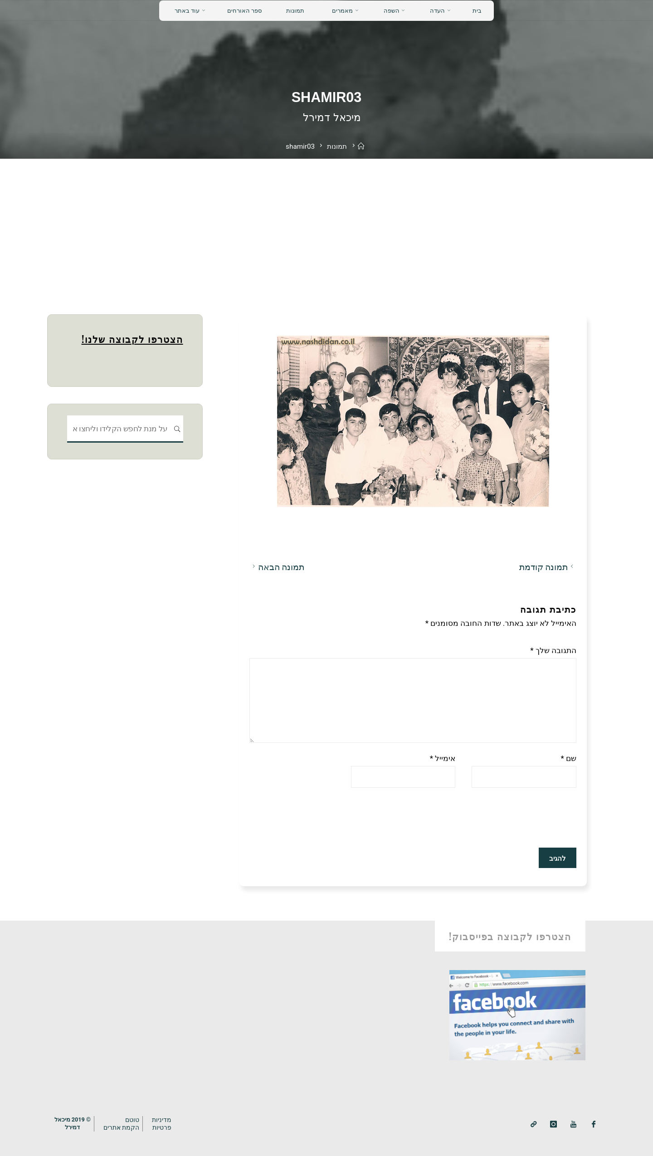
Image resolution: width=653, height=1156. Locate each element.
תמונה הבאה (276, 567)
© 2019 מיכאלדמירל (72, 1123)
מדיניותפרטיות (161, 1123)
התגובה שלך (553, 649)
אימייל (442, 758)
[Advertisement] (326, 226)
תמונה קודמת (547, 567)
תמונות (337, 146)
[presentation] (507, 817)
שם (568, 758)
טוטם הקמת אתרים (121, 1123)
